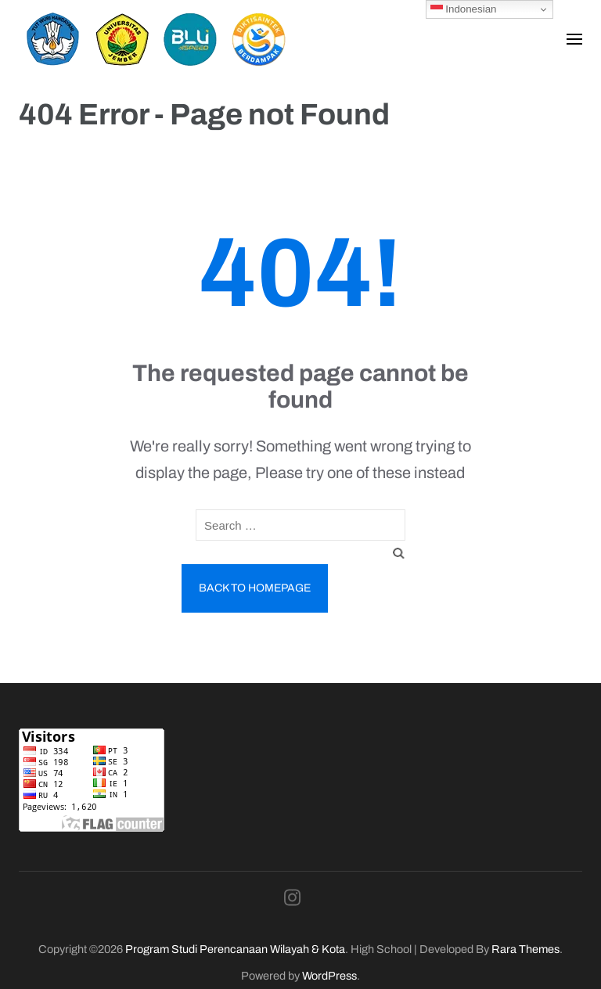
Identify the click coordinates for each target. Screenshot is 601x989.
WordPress (329, 975)
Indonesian (463, 9)
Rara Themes (525, 949)
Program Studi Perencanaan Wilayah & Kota (235, 949)
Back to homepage (255, 588)
